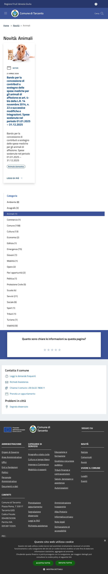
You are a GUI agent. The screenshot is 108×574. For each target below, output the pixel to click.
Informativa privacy (64, 516)
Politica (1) (12, 278)
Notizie (12, 68)
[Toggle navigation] (5, 13)
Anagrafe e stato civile (39, 454)
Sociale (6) (12, 302)
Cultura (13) (12, 231)
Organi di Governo (10, 452)
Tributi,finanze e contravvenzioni (62, 472)
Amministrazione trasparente (63, 504)
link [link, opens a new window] (70, 557)
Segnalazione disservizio (34, 513)
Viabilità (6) (12, 325)
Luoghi (84, 476)
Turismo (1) (12, 319)
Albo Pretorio (61, 511)
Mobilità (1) (12, 261)
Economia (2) (13, 237)
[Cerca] (102, 13)
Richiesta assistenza (38, 525)
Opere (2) (11, 266)
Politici (5, 472)
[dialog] (54, 556)
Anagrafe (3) (13, 208)
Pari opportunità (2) (16, 272)
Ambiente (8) (13, 202)
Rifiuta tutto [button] (65, 563)
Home (6, 25)
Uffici (4, 462)
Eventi (84, 481)
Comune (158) (13, 225)
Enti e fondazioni (10, 467)
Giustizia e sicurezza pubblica (64, 463)
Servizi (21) (12, 296)
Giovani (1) (12, 255)
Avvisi (84, 462)
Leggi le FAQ (34, 520)
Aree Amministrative (12, 457)
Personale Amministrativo (9, 479)
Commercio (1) (14, 219)
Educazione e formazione (61, 454)
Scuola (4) (11, 290)
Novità (16, 25)
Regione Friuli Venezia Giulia (17, 4)
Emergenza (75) (14, 249)
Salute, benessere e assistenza (64, 480)
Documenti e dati (10, 486)
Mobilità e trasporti (37, 469)
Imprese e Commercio (38, 464)
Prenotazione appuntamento (35, 504)
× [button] (105, 541)
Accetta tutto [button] (43, 563)
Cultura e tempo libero (39, 459)
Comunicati (86, 457)
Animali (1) (12, 213)
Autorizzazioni (61, 488)
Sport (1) (11, 308)
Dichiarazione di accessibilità (62, 528)
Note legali (60, 521)
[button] (54, 569)
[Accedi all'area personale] (96, 4)
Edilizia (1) (12, 243)
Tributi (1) (11, 314)
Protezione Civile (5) (16, 284)
